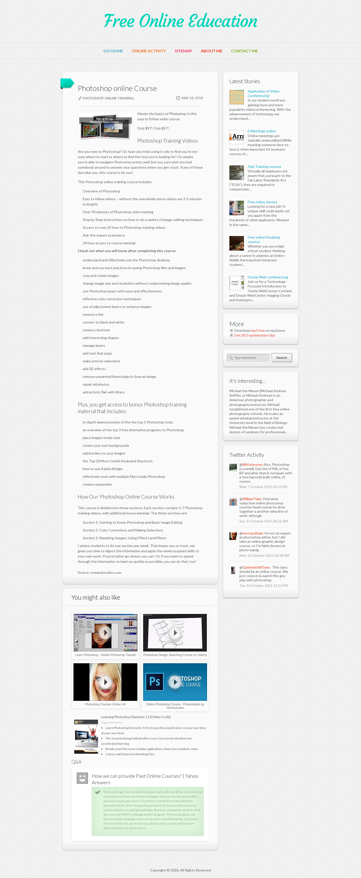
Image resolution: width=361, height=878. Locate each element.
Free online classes (262, 202)
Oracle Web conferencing (268, 277)
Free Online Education (180, 21)
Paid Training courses (264, 166)
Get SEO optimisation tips (255, 335)
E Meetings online (262, 131)
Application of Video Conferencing (264, 93)
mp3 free (258, 330)
